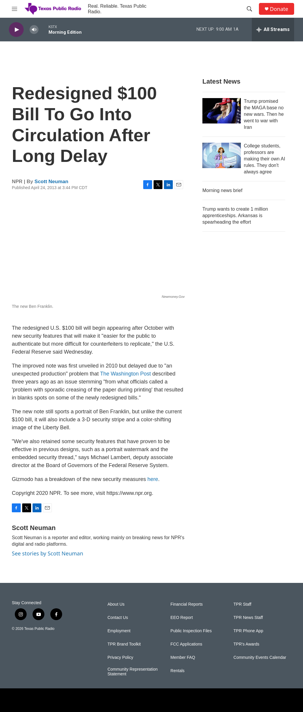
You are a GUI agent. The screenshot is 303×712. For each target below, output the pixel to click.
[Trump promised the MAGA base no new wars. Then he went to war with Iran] (221, 110)
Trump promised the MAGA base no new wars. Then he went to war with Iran (264, 114)
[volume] (34, 29)
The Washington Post (125, 374)
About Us (116, 604)
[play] (16, 29)
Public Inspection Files (191, 631)
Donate (279, 9)
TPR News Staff (248, 617)
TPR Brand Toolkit (124, 644)
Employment (118, 631)
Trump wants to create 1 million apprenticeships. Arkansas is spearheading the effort (235, 216)
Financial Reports (186, 604)
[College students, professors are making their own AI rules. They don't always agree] (221, 155)
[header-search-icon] (249, 9)
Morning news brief (222, 190)
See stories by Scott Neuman (47, 553)
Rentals (177, 671)
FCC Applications (186, 644)
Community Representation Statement (132, 671)
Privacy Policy (120, 657)
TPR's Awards (246, 644)
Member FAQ (182, 657)
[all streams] (273, 29)
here (152, 479)
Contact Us (117, 617)
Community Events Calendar (259, 657)
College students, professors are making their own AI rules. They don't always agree (264, 158)
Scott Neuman (51, 181)
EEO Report (181, 617)
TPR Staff (242, 604)
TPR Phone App (248, 631)
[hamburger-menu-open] (14, 9)
